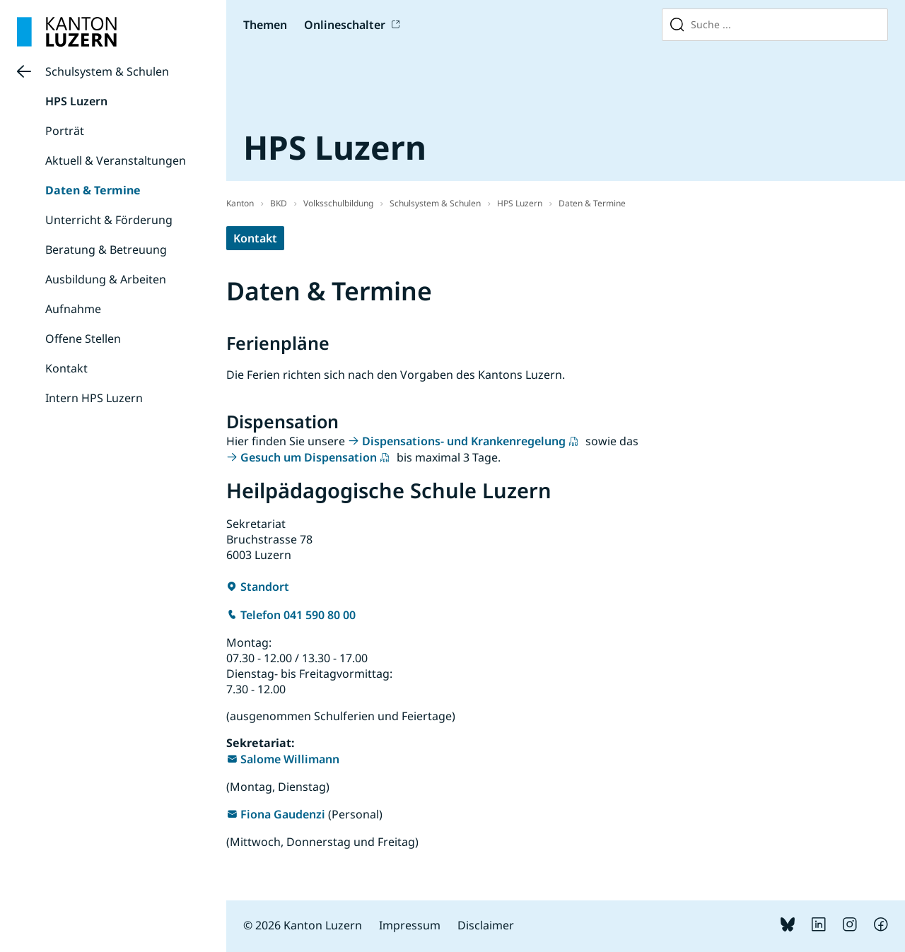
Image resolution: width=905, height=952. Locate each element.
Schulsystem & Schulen (107, 71)
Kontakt (66, 368)
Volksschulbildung (338, 203)
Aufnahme (73, 309)
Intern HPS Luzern (94, 398)
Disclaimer (485, 925)
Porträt (64, 131)
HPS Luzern (76, 101)
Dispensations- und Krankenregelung (464, 441)
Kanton (240, 203)
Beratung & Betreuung (106, 249)
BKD (278, 203)
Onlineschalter (344, 25)
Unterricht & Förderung (109, 220)
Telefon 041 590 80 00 (298, 615)
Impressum (409, 925)
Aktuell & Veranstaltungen (115, 160)
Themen (265, 25)
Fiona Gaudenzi (282, 814)
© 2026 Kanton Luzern (302, 925)
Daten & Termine (93, 190)
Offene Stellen (83, 338)
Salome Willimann (289, 759)
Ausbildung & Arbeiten (105, 279)
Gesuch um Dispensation (308, 457)
